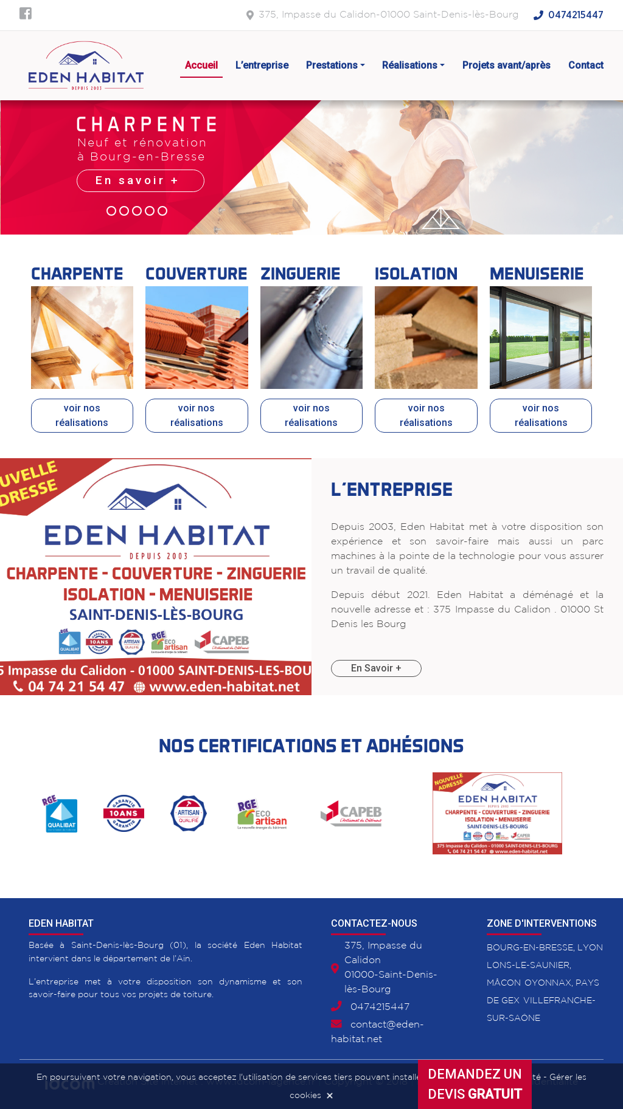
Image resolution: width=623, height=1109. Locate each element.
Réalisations (409, 65)
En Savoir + (376, 668)
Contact (586, 65)
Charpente (77, 273)
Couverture (196, 273)
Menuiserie (537, 273)
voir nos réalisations (81, 415)
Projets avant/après (506, 65)
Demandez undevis (475, 1083)
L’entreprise (261, 65)
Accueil (201, 65)
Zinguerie (300, 273)
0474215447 (576, 15)
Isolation (416, 273)
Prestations (332, 65)
